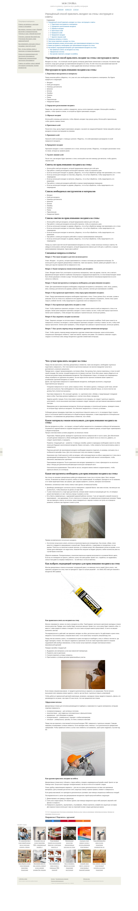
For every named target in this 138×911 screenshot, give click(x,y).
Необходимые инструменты (101, 811)
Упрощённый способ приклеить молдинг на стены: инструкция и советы (71, 22)
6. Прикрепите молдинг (57, 35)
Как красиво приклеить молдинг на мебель (64, 54)
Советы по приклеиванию (88, 811)
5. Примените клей (56, 33)
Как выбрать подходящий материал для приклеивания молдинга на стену (72, 47)
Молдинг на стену (56, 814)
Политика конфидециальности (57, 881)
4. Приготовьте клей (56, 30)
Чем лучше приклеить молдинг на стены (61, 41)
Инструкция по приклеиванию (66, 811)
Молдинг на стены (78, 811)
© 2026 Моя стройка (23, 879)
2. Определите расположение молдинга (63, 26)
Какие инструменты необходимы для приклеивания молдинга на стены (71, 45)
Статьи (75, 9)
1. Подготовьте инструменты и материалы (63, 24)
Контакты (53, 879)
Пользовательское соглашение (62, 879)
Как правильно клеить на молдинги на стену (64, 49)
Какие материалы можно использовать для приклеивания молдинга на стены (73, 43)
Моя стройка (69, 3)
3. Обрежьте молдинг (57, 28)
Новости (68, 9)
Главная (60, 9)
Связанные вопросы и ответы (58, 39)
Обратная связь (86, 879)
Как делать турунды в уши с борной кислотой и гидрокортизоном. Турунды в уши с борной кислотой (30, 31)
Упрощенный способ (55, 811)
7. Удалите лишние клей (58, 37)
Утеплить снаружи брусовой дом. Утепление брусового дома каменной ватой (29, 39)
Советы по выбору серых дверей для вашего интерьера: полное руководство (29, 65)
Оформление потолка (57, 52)
